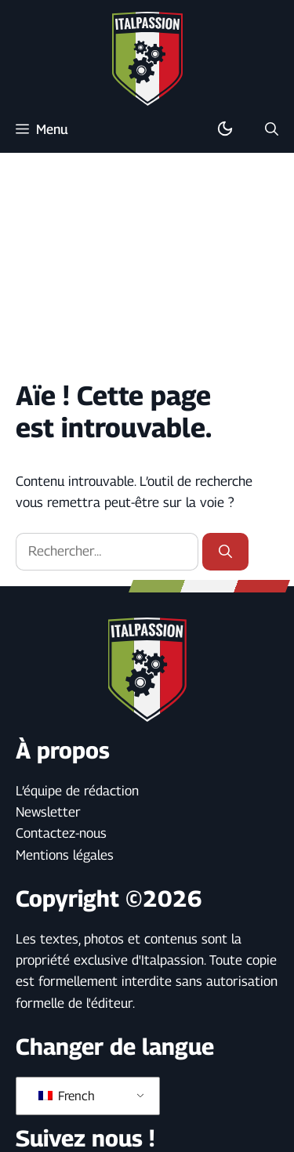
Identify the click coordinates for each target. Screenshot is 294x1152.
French (66, 1096)
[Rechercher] (225, 552)
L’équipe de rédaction (77, 791)
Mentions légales (65, 855)
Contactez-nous (61, 833)
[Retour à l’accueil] (147, 58)
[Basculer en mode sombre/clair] (225, 129)
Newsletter (48, 812)
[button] (271, 129)
